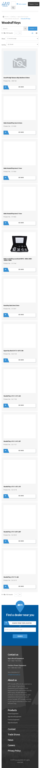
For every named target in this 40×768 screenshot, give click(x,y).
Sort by (4, 45)
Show (3, 39)
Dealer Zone (33, 4)
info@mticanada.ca (14, 674)
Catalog (13, 17)
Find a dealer (21, 4)
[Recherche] (13, 3)
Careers (11, 745)
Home (6, 17)
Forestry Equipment (13, 719)
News (10, 740)
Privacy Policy (14, 750)
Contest (12, 729)
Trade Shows (14, 734)
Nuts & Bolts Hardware (12, 19)
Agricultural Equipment (14, 716)
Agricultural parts (23, 17)
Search (20, 636)
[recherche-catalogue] (13, 29)
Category (32, 28)
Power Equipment (13, 713)
